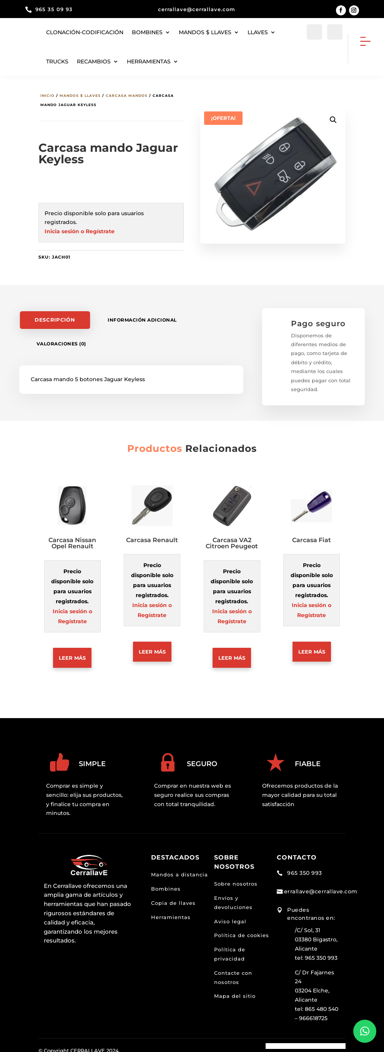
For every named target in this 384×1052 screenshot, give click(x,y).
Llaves (258, 32)
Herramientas (171, 912)
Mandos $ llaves (205, 32)
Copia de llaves (173, 898)
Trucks (57, 61)
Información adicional (142, 315)
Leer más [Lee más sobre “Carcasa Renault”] (152, 647)
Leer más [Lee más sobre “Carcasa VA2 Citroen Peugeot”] (231, 653)
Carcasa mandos (127, 90)
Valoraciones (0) (61, 339)
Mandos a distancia (179, 870)
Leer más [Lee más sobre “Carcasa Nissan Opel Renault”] (72, 653)
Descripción (55, 315)
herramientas (149, 61)
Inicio (47, 90)
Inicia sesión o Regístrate (80, 226)
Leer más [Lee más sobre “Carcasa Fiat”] (311, 647)
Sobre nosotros (236, 879)
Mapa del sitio (235, 991)
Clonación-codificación (84, 32)
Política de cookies (241, 931)
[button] (333, 115)
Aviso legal (230, 916)
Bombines (147, 32)
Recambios (94, 61)
